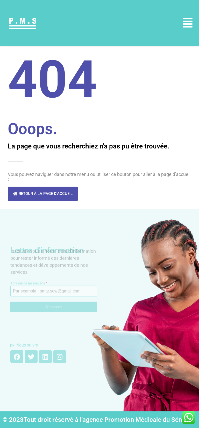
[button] (187, 22)
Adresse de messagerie (28, 272)
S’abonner (53, 296)
